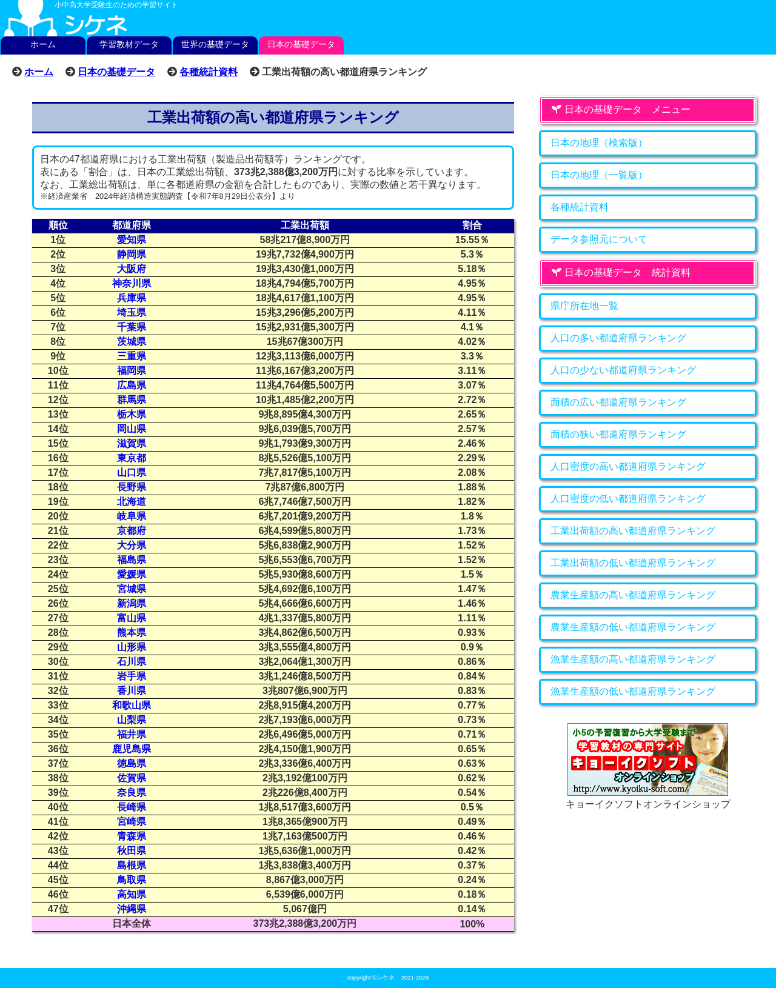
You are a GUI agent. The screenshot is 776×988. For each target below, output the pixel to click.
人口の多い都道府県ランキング (618, 338)
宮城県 (131, 589)
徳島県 (131, 763)
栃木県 (131, 414)
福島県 (131, 560)
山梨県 (131, 720)
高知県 (131, 894)
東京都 (131, 458)
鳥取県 (131, 880)
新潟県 (131, 603)
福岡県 (131, 370)
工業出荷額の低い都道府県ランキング (632, 563)
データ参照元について (598, 239)
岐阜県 (131, 516)
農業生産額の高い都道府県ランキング (632, 595)
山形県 (131, 647)
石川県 (131, 661)
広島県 (131, 385)
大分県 (131, 545)
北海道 (131, 501)
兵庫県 (131, 298)
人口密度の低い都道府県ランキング (628, 498)
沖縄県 (131, 909)
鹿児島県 (131, 749)
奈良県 (131, 792)
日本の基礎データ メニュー (621, 109)
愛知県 (131, 240)
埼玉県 (131, 312)
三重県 (131, 356)
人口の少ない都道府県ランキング (623, 370)
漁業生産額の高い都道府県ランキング (632, 659)
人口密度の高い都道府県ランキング (628, 466)
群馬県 (131, 400)
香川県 (131, 691)
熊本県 (131, 632)
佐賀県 (131, 778)
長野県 (131, 487)
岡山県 (131, 429)
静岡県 (131, 254)
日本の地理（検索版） (598, 143)
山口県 (131, 472)
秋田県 (131, 851)
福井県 (131, 734)
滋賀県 (131, 443)
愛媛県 (131, 574)
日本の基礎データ (301, 44)
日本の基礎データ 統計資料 (621, 272)
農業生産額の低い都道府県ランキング (632, 627)
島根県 (131, 865)
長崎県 (131, 807)
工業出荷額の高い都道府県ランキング (632, 531)
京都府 (131, 531)
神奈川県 (131, 283)
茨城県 (131, 341)
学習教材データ (129, 44)
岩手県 (131, 676)
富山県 (131, 618)
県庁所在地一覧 (584, 306)
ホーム (43, 44)
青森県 (131, 836)
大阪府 (131, 269)
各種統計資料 (208, 71)
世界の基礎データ (215, 44)
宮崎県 (131, 821)
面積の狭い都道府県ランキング (618, 434)
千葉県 (131, 327)
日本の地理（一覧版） (598, 175)
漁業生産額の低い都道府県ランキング (632, 691)
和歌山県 (131, 705)
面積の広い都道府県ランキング (618, 402)
